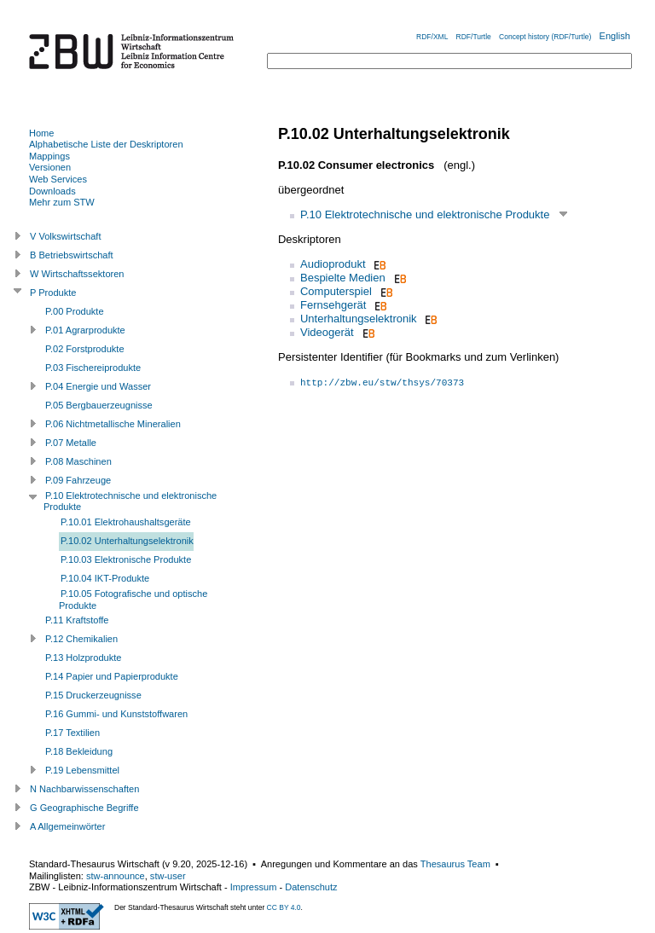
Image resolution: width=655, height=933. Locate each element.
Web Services (58, 179)
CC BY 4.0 (284, 907)
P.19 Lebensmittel (82, 770)
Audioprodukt (333, 264)
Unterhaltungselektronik (358, 318)
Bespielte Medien (342, 277)
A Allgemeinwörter (67, 826)
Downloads (52, 191)
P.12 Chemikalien (81, 639)
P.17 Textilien (72, 732)
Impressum (253, 887)
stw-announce (115, 876)
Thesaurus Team (455, 864)
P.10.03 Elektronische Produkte (126, 559)
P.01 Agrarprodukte (85, 330)
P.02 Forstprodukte (85, 349)
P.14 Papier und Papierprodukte (111, 676)
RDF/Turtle (473, 36)
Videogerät (327, 332)
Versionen (50, 167)
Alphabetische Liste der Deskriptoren (106, 144)
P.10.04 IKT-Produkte (105, 578)
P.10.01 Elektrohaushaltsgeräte (126, 522)
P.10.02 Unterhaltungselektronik (127, 541)
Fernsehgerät (333, 304)
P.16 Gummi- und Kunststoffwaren (116, 714)
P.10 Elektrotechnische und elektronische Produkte (424, 214)
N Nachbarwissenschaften (84, 789)
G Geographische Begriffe (84, 808)
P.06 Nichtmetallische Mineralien (113, 424)
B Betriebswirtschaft (71, 255)
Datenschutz (311, 887)
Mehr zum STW (62, 202)
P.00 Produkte (74, 311)
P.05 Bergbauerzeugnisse (99, 405)
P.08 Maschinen (78, 461)
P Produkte (53, 292)
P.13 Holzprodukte (83, 657)
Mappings (49, 156)
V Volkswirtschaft (65, 236)
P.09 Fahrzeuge (78, 480)
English (615, 36)
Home (41, 133)
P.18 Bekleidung (79, 751)
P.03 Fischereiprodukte (93, 367)
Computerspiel (336, 291)
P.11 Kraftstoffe (77, 620)
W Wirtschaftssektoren (77, 274)
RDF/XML (432, 36)
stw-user (168, 876)
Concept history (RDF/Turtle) (545, 36)
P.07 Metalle (70, 443)
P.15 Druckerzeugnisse (93, 695)
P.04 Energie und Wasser (98, 386)
